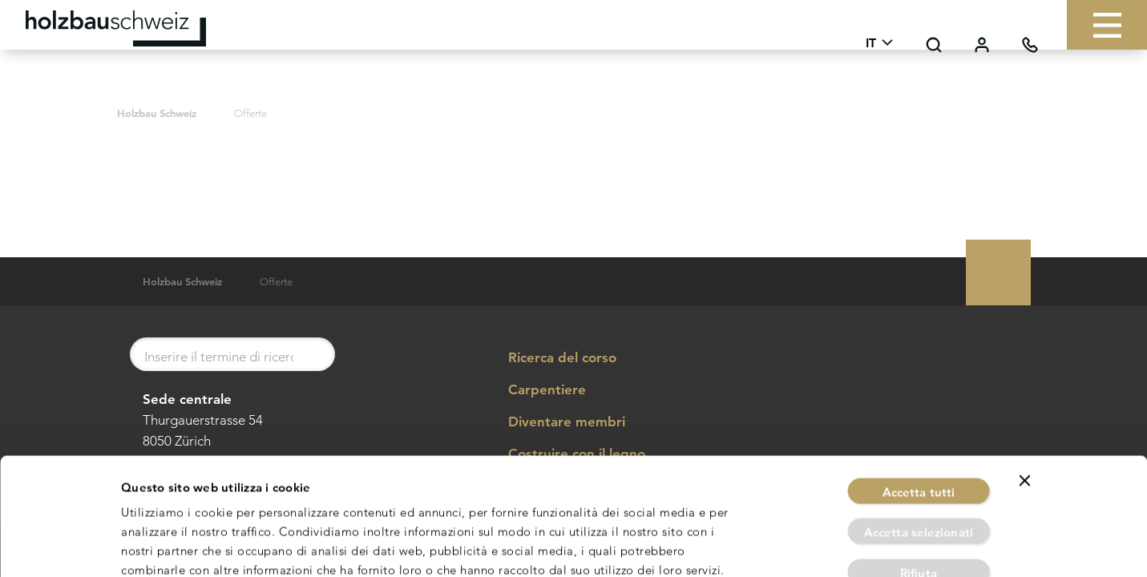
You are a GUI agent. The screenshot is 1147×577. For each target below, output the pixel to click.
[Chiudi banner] (1025, 391)
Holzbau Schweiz (156, 113)
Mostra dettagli (751, 545)
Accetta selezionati (918, 444)
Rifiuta (918, 484)
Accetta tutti (918, 403)
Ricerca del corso (550, 358)
